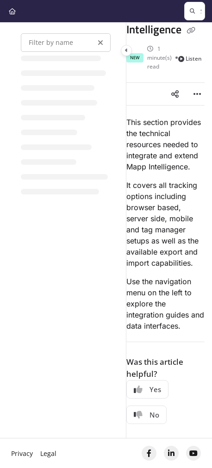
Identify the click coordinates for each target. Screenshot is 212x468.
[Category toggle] (126, 50)
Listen (190, 58)
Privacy (22, 453)
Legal (48, 453)
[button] (194, 11)
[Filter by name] (66, 42)
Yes (147, 389)
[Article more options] (197, 94)
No (146, 414)
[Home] (12, 11)
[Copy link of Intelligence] (191, 30)
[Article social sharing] (175, 94)
